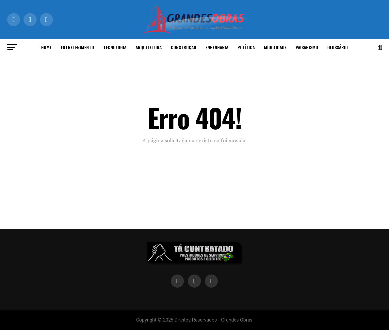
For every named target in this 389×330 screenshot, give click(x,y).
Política (246, 47)
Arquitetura (149, 47)
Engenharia (216, 47)
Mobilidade (275, 47)
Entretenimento (77, 47)
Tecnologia (114, 47)
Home (46, 47)
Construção (183, 47)
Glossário (337, 47)
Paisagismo (307, 47)
